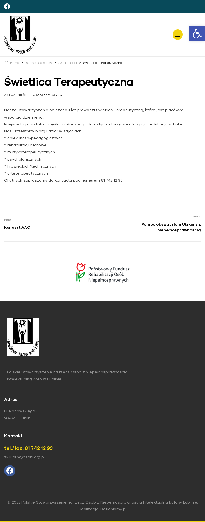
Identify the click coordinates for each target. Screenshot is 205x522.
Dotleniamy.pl (113, 509)
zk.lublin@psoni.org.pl (24, 457)
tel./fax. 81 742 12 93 (28, 448)
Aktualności (16, 94)
